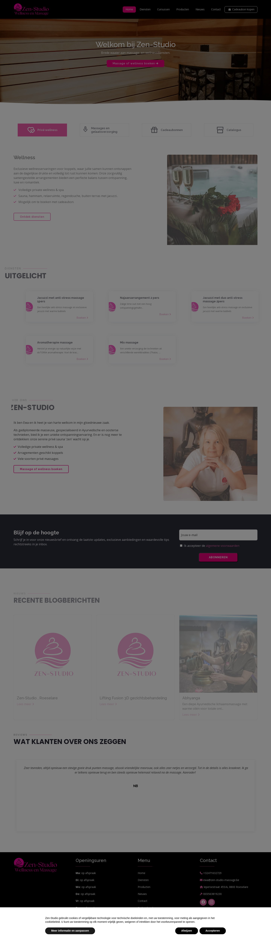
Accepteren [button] (213, 930)
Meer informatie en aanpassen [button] (70, 930)
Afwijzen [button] (186, 930)
